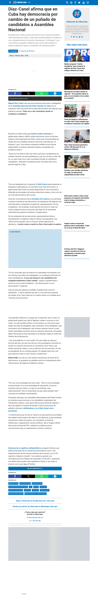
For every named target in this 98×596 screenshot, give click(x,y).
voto (31, 486)
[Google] (82, 37)
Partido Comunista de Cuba (15, 490)
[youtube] (79, 37)
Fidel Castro (35, 490)
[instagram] (77, 37)
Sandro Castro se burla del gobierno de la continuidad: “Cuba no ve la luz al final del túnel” (76, 226)
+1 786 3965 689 (36, 521)
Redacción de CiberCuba (27, 51)
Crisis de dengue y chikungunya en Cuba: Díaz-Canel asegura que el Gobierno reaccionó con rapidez (77, 121)
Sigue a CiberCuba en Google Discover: (35, 501)
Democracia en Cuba (25, 483)
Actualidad (13, 51)
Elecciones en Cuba (37, 483)
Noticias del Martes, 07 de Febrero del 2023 (35, 493)
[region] (35, 124)
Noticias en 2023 (45, 490)
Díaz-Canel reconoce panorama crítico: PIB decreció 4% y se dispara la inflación (76, 147)
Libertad (36, 486)
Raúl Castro (27, 490)
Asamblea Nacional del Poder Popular (18, 486)
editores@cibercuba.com (35, 517)
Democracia (43, 486)
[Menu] (10, 2)
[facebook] (71, 37)
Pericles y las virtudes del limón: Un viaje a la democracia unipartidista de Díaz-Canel (76, 172)
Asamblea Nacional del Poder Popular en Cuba (32, 106)
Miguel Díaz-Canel (13, 483)
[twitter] (74, 37)
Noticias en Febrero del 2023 (16, 493)
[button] (15, 93)
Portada (24, 594)
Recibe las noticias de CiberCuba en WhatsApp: (35, 506)
